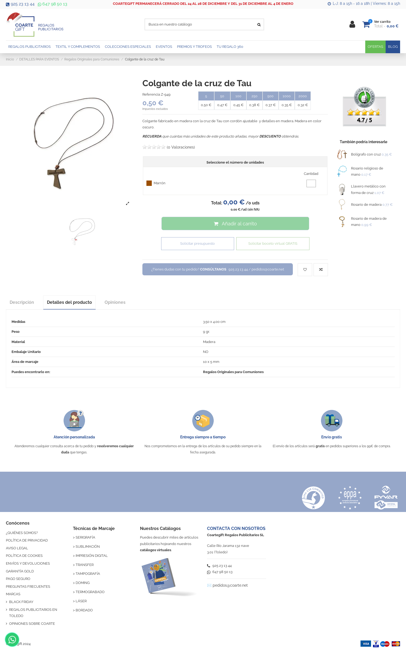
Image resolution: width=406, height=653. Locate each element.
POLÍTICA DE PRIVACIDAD (27, 540)
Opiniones (115, 302)
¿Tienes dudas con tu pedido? (217, 269)
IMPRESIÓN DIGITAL (92, 556)
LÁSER (81, 601)
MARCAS (13, 594)
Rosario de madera (366, 205)
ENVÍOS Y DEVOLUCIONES (28, 563)
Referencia (151, 94)
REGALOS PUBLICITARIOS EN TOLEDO (33, 613)
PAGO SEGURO (18, 579)
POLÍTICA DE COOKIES (24, 556)
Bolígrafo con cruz (366, 154)
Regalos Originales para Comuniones (233, 372)
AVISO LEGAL (17, 548)
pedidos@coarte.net (230, 585)
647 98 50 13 (52, 3)
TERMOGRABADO (90, 592)
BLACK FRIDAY (21, 602)
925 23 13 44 (20, 3)
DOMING (83, 583)
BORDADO (84, 610)
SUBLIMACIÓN (88, 546)
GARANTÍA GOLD (20, 571)
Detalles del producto (69, 302)
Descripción (22, 302)
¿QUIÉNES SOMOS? (22, 533)
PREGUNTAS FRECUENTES (28, 587)
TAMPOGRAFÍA (88, 574)
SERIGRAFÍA (85, 537)
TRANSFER (85, 565)
